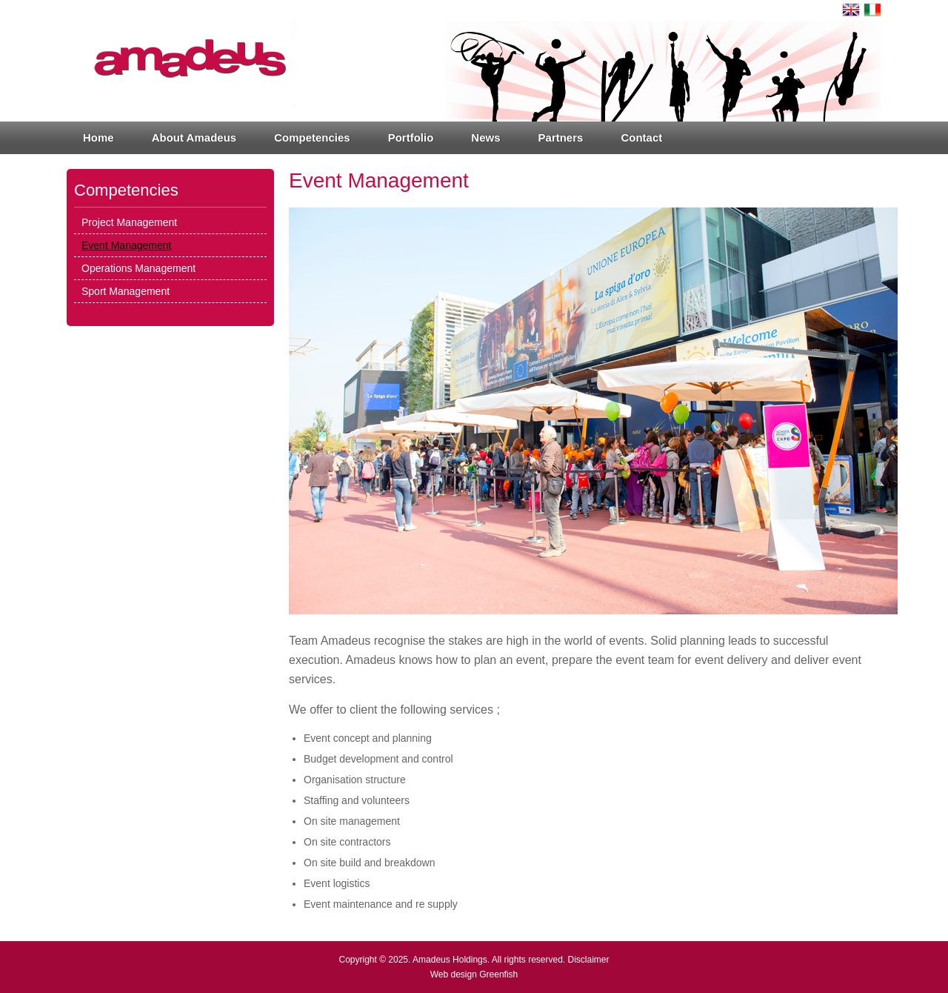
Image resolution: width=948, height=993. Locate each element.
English (851, 10)
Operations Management (138, 268)
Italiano (872, 10)
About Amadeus (194, 137)
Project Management (129, 222)
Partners (561, 137)
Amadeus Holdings (450, 959)
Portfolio (411, 137)
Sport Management (125, 291)
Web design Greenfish (474, 974)
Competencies (312, 137)
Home (98, 137)
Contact (641, 137)
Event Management (126, 245)
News (485, 137)
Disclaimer (589, 959)
